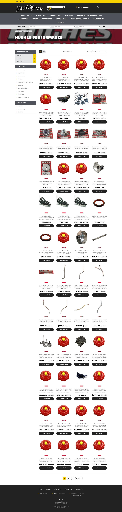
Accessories (23, 19)
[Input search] (54, 7)
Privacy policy (57, 489)
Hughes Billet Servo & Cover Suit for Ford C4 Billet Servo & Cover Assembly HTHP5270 (46, 148)
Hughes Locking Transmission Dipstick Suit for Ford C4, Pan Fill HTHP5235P (64, 287)
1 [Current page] (64, 478)
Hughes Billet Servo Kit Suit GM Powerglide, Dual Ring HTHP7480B (46, 183)
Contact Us (20, 112)
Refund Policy (68, 489)
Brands (61, 22)
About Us (20, 106)
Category (20, 55)
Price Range (20, 61)
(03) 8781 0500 (82, 7)
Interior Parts (61, 19)
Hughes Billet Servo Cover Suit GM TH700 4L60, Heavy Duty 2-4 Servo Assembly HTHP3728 (99, 148)
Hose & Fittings (26, 15)
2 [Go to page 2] (68, 478)
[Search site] (63, 7)
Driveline (69, 15)
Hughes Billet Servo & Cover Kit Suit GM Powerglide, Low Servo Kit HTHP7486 (99, 114)
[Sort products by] (99, 51)
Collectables (98, 19)
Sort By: (89, 51)
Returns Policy (21, 109)
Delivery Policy (79, 489)
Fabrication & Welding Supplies (89, 15)
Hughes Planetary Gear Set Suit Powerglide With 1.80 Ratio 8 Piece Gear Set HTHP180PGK (46, 356)
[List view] (44, 51)
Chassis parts (56, 15)
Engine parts (41, 15)
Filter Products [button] (22, 52)
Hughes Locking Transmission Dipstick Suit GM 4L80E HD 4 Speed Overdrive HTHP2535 (81, 287)
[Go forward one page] (81, 478)
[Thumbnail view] (40, 51)
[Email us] (17, 1)
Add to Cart (46, 87)
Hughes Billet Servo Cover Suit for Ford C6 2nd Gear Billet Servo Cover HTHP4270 (64, 148)
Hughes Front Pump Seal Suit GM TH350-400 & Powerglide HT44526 (46, 252)
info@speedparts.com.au (59, 493)
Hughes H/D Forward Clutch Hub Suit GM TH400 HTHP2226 (82, 252)
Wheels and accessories (42, 19)
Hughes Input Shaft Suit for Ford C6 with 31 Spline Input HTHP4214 (99, 252)
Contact (48, 489)
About (40, 489)
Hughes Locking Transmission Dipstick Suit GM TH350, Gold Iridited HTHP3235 (64, 321)
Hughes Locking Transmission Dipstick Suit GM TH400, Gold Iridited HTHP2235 (81, 321)
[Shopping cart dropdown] (49, 9)
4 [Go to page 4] (76, 478)
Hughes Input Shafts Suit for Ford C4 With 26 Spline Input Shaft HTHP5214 (46, 287)
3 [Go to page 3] (72, 478)
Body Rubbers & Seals (80, 19)
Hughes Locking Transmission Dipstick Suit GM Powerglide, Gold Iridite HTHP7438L (46, 321)
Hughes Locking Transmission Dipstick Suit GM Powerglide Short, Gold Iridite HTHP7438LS (99, 287)
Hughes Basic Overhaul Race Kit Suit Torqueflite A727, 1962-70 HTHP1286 (82, 114)
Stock (19, 58)
